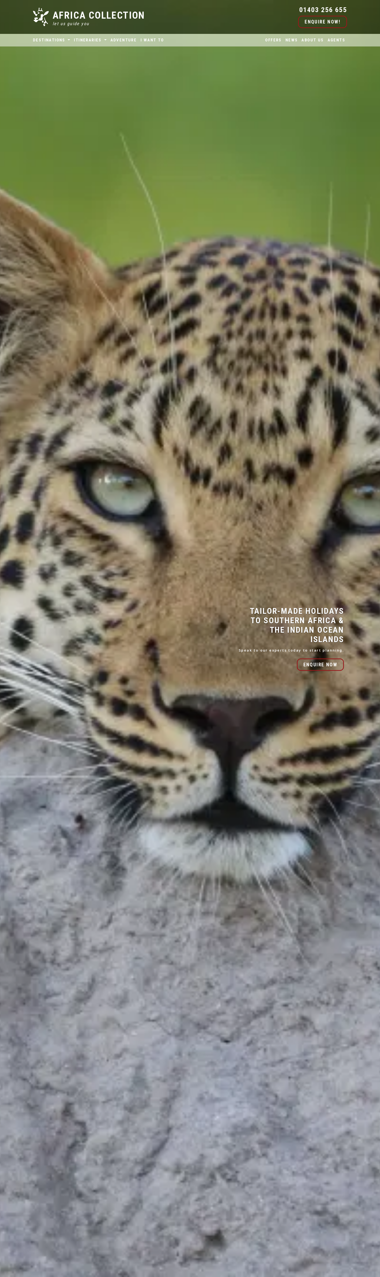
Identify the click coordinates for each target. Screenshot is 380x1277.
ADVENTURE (124, 40)
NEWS (291, 40)
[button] (5, 957)
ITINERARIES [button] (88, 40)
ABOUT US (312, 40)
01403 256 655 (323, 10)
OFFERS (273, 40)
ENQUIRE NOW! (322, 22)
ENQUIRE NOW (320, 664)
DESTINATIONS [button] (50, 40)
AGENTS (336, 40)
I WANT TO (152, 40)
